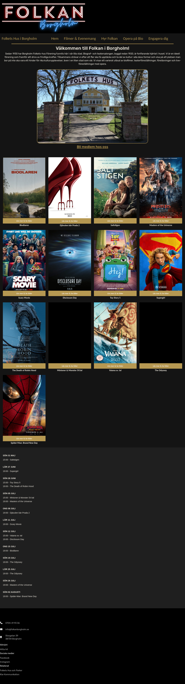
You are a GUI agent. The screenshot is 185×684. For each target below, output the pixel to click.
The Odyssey (16, 562)
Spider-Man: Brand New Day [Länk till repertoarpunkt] (24, 443)
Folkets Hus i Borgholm (19, 38)
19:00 (5, 471)
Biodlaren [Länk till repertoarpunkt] (24, 225)
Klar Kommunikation (9, 674)
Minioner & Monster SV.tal (22, 498)
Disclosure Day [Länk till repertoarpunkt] (70, 297)
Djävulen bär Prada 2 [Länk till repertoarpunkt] (70, 225)
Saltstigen (14, 460)
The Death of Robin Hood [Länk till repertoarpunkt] (24, 370)
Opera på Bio (133, 38)
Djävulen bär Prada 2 (20, 513)
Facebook (4, 658)
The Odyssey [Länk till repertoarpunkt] (161, 370)
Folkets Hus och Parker (11, 670)
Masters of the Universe (21, 501)
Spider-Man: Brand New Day (23, 596)
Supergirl (14, 471)
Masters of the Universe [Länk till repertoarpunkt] (160, 225)
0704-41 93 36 (12, 623)
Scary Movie (16, 524)
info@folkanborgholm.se (17, 629)
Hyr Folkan (109, 38)
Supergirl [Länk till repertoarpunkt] (161, 297)
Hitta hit (4, 649)
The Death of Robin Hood (22, 486)
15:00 (5, 460)
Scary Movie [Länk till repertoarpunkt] (24, 297)
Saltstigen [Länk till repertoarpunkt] (115, 225)
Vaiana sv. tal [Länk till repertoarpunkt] (115, 370)
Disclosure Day (17, 539)
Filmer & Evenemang (80, 38)
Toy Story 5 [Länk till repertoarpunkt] (115, 297)
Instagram (5, 662)
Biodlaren (14, 551)
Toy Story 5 (15, 482)
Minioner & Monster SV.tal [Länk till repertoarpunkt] (69, 370)
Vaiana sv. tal (16, 535)
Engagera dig (158, 38)
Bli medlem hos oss (92, 147)
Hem (55, 38)
